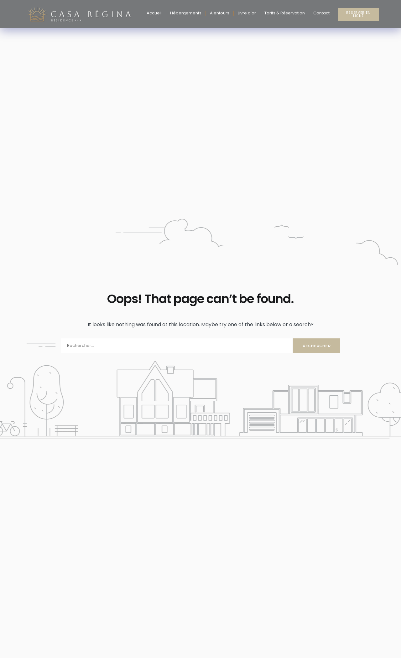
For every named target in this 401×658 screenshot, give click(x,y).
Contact (321, 13)
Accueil (154, 13)
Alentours (219, 13)
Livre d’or (247, 13)
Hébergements (185, 13)
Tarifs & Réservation (284, 13)
